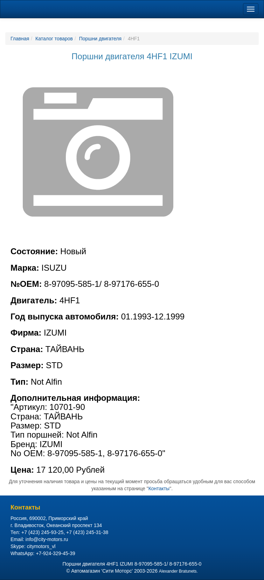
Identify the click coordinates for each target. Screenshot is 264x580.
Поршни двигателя (100, 38)
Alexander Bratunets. (178, 571)
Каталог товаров (54, 38)
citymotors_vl (41, 546)
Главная (20, 38)
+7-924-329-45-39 (55, 553)
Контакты (158, 488)
